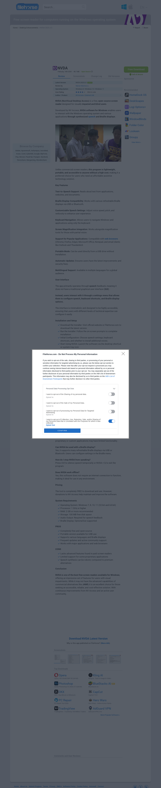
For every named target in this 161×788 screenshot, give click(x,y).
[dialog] (80, 394)
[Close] (124, 354)
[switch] (111, 394)
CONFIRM (62, 431)
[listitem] (80, 388)
